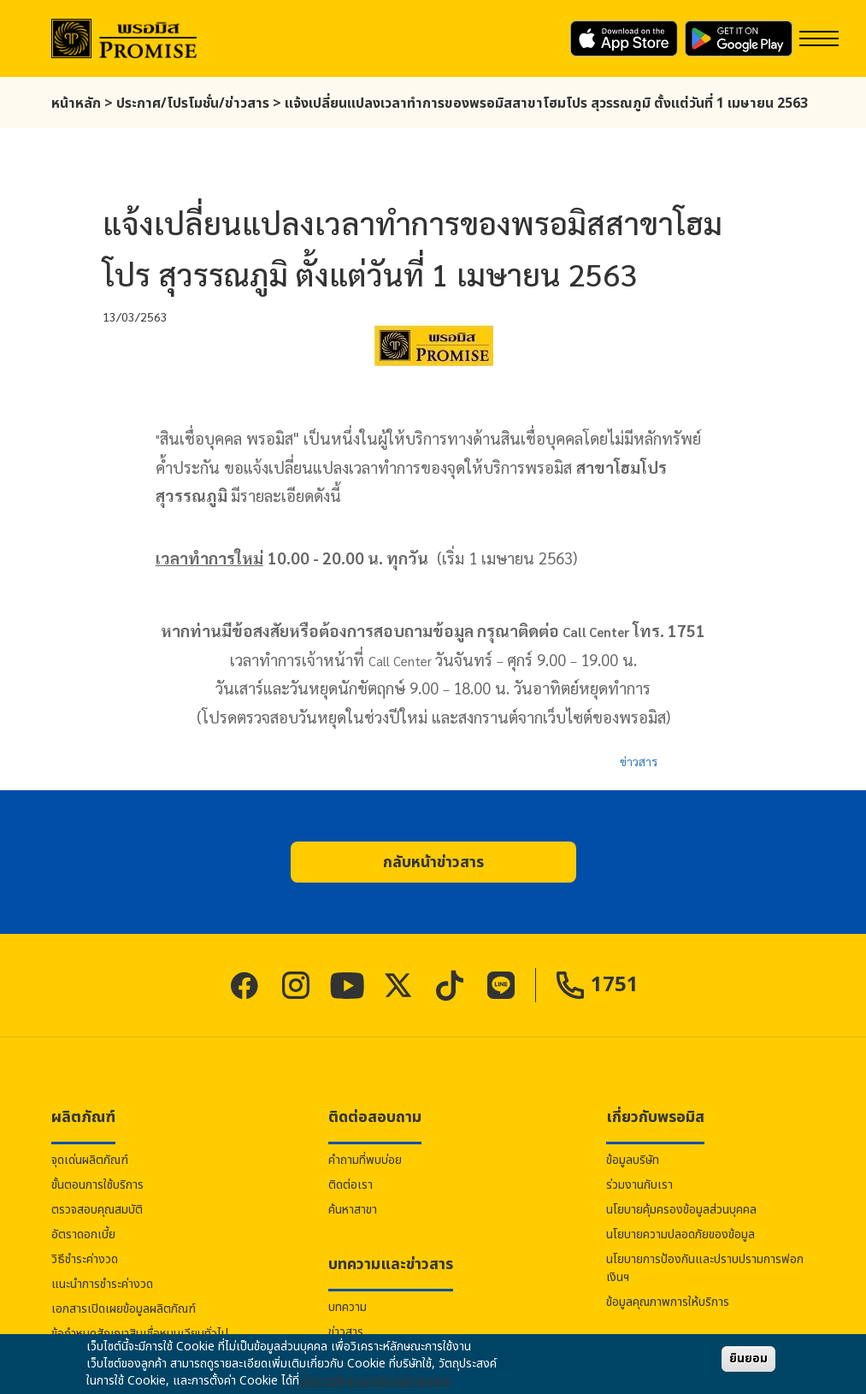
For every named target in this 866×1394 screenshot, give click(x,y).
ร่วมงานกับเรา (639, 1185)
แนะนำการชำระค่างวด (102, 1284)
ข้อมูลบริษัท (632, 1160)
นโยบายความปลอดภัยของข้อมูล (680, 1234)
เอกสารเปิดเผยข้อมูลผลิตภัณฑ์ (123, 1309)
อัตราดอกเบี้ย (83, 1234)
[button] (433, 862)
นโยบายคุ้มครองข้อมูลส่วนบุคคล (681, 1210)
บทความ (347, 1307)
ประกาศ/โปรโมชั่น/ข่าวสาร (192, 103)
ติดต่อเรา (350, 1185)
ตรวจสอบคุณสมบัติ (97, 1210)
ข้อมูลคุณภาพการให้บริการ (667, 1302)
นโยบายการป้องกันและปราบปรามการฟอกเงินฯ (705, 1268)
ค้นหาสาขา (352, 1210)
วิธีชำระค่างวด (84, 1259)
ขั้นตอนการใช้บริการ (97, 1185)
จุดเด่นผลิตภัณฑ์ (89, 1160)
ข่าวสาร (638, 761)
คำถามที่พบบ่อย (365, 1160)
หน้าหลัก (76, 103)
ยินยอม (748, 1358)
